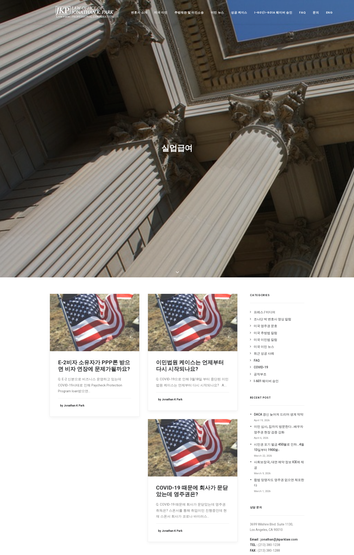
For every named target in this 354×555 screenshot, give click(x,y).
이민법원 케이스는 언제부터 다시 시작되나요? (190, 169)
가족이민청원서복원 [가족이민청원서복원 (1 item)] (193, 429)
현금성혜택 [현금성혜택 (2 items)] (203, 510)
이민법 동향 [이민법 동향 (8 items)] (189, 463)
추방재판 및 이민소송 (184, 12)
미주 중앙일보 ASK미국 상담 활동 (270, 404)
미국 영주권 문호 (265, 130)
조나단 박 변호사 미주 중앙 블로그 (270, 430)
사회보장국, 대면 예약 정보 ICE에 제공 (279, 268)
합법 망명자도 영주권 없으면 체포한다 (279, 286)
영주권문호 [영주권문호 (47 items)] (203, 449)
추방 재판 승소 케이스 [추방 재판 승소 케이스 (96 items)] (215, 490)
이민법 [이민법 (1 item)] (228, 456)
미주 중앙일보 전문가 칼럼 (265, 410)
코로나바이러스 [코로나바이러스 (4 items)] (191, 503)
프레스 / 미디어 (264, 116)
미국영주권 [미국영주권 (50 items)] (230, 429)
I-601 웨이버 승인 (266, 185)
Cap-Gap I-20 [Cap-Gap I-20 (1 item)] (209, 403)
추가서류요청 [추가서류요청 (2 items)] (223, 483)
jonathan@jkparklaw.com (279, 343)
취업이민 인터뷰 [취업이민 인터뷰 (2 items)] (191, 496)
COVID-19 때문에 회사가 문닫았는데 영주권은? (192, 294)
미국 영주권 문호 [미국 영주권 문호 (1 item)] (191, 435)
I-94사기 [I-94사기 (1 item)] (217, 416)
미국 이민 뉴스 (264, 150)
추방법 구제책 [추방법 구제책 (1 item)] (190, 490)
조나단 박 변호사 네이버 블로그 (269, 423)
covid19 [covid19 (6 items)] (227, 403)
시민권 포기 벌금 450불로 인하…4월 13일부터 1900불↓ (279, 251)
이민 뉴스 (212, 12)
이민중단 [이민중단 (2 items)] (187, 476)
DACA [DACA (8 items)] (185, 409)
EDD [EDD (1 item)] (184, 416)
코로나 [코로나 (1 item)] (208, 496)
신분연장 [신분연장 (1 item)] (205, 442)
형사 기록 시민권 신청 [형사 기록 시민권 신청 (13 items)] (194, 517)
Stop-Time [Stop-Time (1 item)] (221, 422)
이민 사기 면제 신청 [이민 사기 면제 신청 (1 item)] (216, 469)
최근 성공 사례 (264, 157)
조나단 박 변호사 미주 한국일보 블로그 (274, 437)
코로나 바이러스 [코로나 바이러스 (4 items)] (226, 496)
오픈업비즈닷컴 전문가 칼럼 (266, 417)
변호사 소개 (134, 12)
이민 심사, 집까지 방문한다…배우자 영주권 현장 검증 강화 (278, 233)
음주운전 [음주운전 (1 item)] (219, 449)
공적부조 (260, 178)
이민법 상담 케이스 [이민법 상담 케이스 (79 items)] (210, 463)
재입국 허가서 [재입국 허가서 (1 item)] (219, 476)
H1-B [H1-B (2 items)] (205, 416)
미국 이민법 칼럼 (265, 143)
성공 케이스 (234, 12)
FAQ (297, 12)
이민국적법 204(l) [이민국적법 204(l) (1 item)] (192, 456)
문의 (311, 12)
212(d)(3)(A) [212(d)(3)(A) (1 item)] (189, 403)
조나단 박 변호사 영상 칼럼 (272, 123)
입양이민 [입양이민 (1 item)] (202, 476)
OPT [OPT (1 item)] (229, 416)
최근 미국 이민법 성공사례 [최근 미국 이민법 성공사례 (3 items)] (197, 483)
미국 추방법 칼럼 (265, 137)
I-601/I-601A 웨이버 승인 (268, 12)
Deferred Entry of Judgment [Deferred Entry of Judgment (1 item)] (213, 409)
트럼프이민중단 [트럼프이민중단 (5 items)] (213, 503)
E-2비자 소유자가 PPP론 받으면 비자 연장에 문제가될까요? (94, 169)
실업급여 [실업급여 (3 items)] (219, 442)
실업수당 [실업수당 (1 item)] (187, 449)
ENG (324, 12)
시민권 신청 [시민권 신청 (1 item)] (189, 442)
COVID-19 (261, 171)
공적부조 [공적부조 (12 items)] (214, 429)
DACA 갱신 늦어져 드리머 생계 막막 (278, 218)
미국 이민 (155, 12)
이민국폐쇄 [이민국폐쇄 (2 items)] (213, 456)
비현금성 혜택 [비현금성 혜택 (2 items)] (213, 435)
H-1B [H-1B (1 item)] (195, 416)
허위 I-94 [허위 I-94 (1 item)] (187, 510)
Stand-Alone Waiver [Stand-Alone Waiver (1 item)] (196, 422)
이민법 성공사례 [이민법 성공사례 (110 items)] (191, 469)
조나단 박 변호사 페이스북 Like (268, 450)
